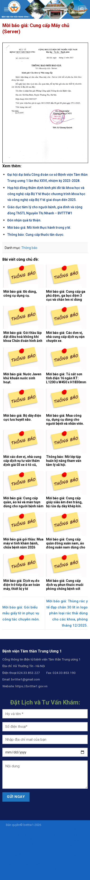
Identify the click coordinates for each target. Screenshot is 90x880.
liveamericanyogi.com (36, 839)
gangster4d (45, 834)
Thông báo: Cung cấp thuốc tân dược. (35, 234)
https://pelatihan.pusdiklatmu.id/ (45, 849)
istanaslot (29, 834)
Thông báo (29, 248)
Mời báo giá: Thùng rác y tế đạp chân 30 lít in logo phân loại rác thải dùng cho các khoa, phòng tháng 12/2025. (67, 613)
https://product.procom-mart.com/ (45, 859)
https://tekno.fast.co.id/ (68, 854)
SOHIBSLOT (77, 830)
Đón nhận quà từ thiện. (24, 220)
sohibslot (62, 830)
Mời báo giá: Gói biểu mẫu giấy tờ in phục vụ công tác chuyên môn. (21, 613)
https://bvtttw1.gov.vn (31, 686)
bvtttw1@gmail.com (25, 679)
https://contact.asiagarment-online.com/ (31, 864)
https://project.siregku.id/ (61, 844)
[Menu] (6, 9)
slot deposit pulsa (64, 839)
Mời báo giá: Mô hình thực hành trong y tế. (39, 227)
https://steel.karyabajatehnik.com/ (28, 854)
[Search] (82, 9)
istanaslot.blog (42, 869)
